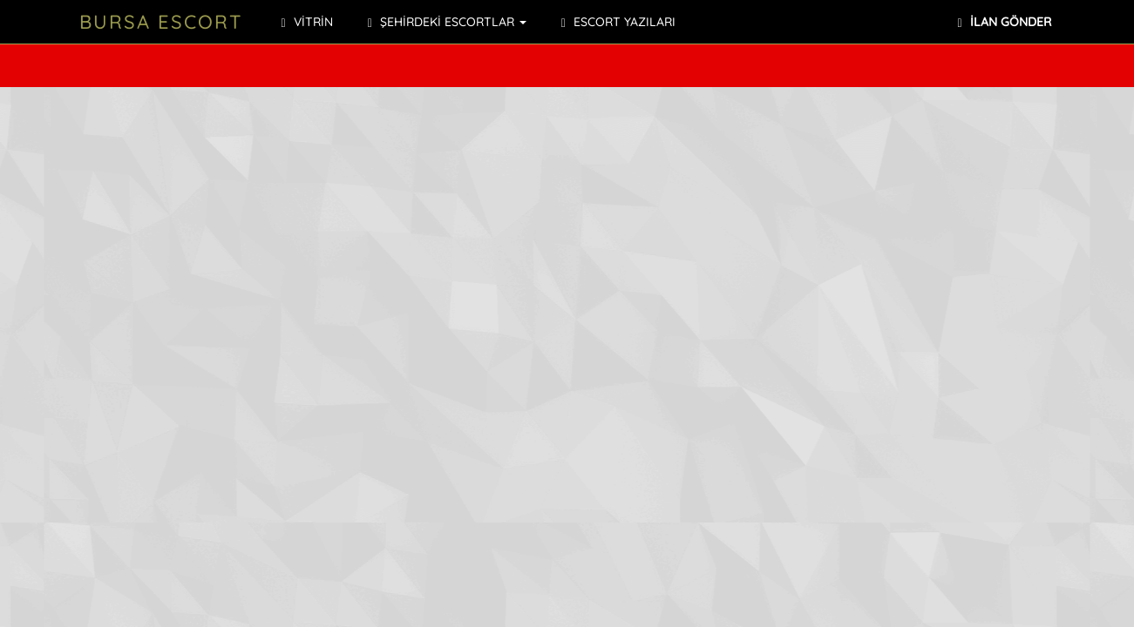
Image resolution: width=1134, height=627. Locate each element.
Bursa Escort (160, 22)
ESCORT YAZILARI (618, 22)
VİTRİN (307, 22)
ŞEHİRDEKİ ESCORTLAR (447, 22)
